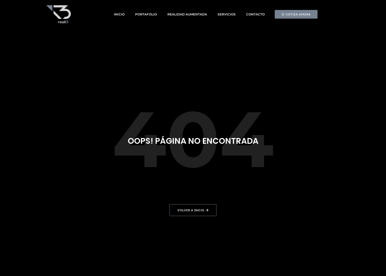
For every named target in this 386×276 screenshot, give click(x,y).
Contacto (255, 14)
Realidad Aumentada (187, 14)
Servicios (227, 14)
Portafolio (146, 14)
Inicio (119, 14)
